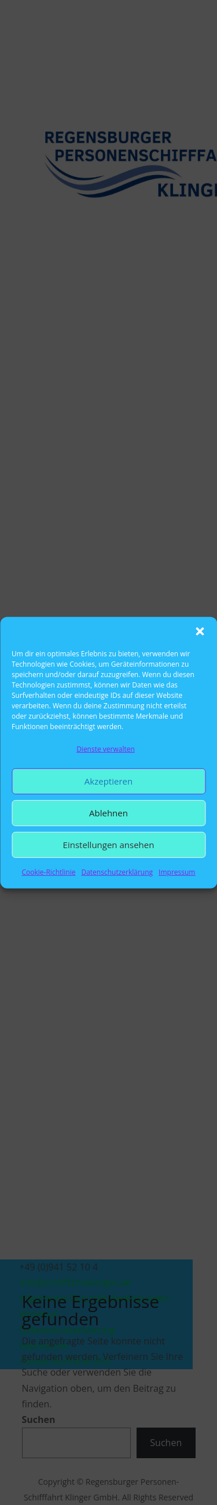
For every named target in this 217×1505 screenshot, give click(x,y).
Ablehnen (108, 813)
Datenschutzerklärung (117, 872)
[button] (199, 631)
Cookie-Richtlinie (49, 872)
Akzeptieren (108, 781)
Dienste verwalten (105, 748)
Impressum (177, 872)
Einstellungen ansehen (109, 844)
